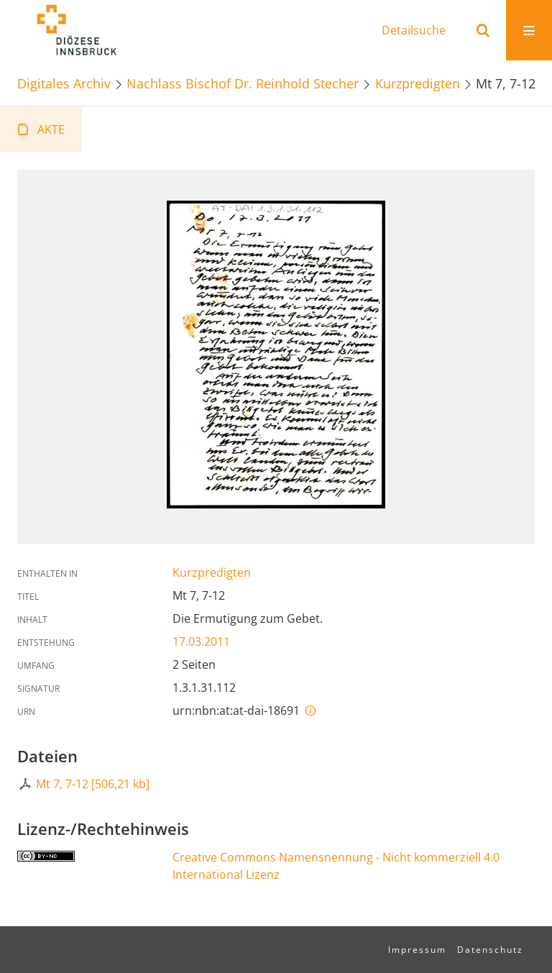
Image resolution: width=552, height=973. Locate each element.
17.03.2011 (201, 641)
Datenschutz (490, 950)
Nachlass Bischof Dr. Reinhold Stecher (242, 83)
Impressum (417, 950)
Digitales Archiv (64, 83)
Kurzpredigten (417, 83)
